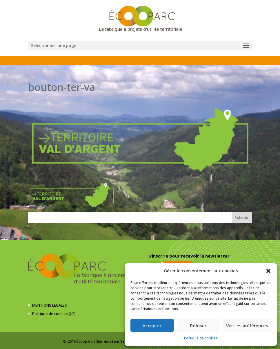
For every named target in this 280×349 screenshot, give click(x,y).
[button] (268, 271)
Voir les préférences (247, 325)
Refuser (198, 325)
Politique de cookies (201, 338)
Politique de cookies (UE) (54, 313)
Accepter (152, 325)
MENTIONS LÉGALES (49, 305)
